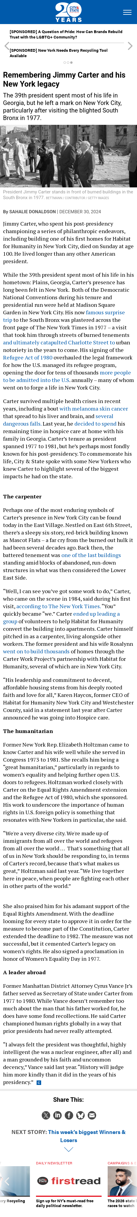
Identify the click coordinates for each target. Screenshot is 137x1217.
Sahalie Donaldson (32, 211)
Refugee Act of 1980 (27, 357)
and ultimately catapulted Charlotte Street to (59, 342)
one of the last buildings (91, 555)
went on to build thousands (36, 651)
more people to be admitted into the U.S (67, 376)
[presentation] (7, 1184)
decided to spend (95, 423)
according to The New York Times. (58, 606)
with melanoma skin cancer (94, 408)
